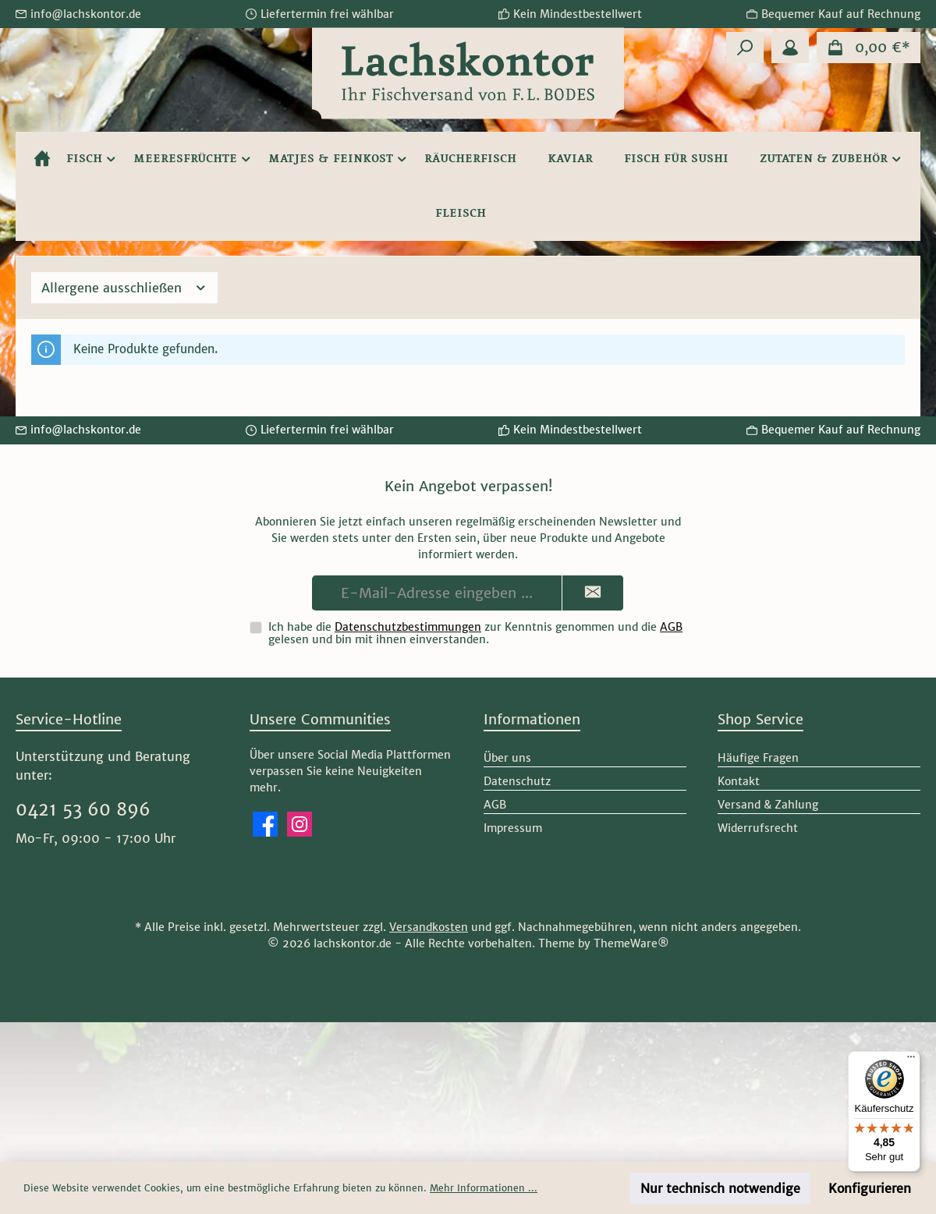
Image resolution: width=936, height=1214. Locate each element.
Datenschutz (517, 781)
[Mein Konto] (790, 47)
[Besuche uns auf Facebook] (265, 824)
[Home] (42, 159)
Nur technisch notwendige (720, 1188)
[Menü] (911, 1060)
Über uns (507, 758)
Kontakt (739, 781)
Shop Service (760, 719)
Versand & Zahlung (768, 805)
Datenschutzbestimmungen (408, 627)
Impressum (513, 828)
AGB (671, 627)
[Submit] (593, 593)
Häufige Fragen (758, 758)
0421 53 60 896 (83, 809)
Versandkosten (428, 927)
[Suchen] (745, 47)
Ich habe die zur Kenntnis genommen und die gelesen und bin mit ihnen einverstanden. (475, 633)
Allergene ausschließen (124, 288)
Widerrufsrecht (758, 828)
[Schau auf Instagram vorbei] (299, 824)
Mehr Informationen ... (483, 1188)
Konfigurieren (869, 1188)
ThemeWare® (631, 943)
